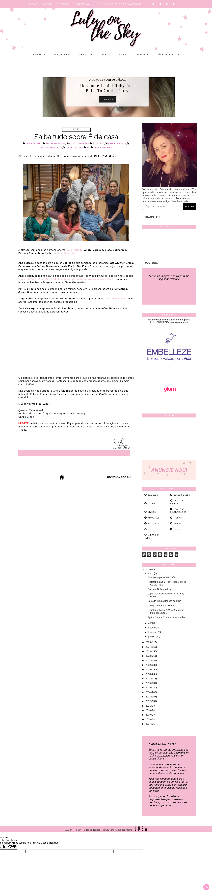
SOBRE (47, 4)
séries (177, 523)
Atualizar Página (124, 830)
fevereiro (153, 632)
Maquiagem (60, 55)
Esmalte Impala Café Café (161, 577)
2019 (148, 669)
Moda (120, 55)
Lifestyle (140, 55)
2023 (148, 651)
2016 (148, 683)
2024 (148, 647)
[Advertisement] (169, 439)
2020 (148, 665)
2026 (148, 569)
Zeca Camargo (103, 148)
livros (152, 512)
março (151, 627)
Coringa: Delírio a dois (159, 589)
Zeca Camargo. (66, 253)
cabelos (153, 495)
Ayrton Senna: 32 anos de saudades (166, 617)
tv (88, 148)
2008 (148, 719)
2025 (148, 642)
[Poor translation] (12, 847)
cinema (152, 503)
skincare (153, 523)
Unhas (103, 55)
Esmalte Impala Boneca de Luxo (164, 601)
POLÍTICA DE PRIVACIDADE (123, 4)
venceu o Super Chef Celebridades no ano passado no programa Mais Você (65, 279)
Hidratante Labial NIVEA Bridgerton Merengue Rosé (166, 611)
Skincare (83, 55)
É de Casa (98, 144)
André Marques (55, 144)
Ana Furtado (34, 144)
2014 (148, 692)
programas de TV (51, 148)
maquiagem (154, 518)
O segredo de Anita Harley (161, 605)
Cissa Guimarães (79, 144)
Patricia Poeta (117, 144)
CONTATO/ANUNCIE (87, 4)
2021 (148, 660)
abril (150, 623)
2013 (148, 696)
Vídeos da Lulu (166, 55)
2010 (148, 710)
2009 (148, 714)
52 (119, 442)
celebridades (182, 495)
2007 (148, 724)
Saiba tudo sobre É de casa (76, 137)
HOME (33, 4)
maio (151, 573)
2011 (148, 705)
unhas (178, 529)
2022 (148, 655)
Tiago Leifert (74, 148)
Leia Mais (108, 99)
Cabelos (37, 55)
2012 (148, 701)
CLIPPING (62, 4)
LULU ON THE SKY (73, 830)
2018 (148, 674)
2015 (148, 687)
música (178, 518)
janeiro (152, 636)
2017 (148, 678)
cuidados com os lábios (107, 79)
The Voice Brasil (114, 298)
